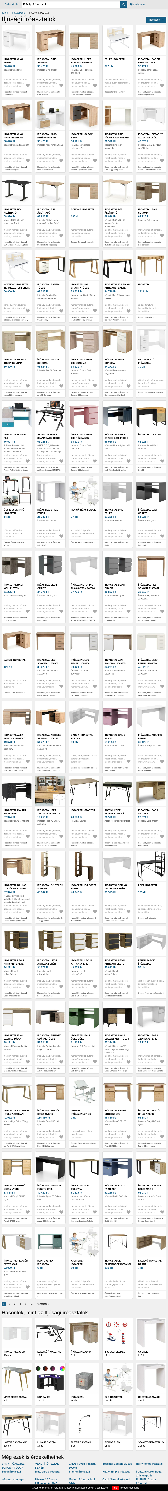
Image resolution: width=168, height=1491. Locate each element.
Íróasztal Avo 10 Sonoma (48, 361)
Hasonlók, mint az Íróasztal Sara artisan (149, 844)
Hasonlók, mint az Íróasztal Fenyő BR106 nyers (149, 1144)
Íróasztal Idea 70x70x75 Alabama (48, 812)
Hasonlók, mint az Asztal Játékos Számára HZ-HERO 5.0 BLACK (49, 470)
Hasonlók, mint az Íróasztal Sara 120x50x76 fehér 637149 (150, 1069)
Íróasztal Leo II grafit (47, 586)
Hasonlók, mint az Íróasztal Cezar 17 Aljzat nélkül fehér (149, 168)
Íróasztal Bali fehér (114, 511)
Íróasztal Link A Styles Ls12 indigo (116, 436)
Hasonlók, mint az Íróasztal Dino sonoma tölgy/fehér (116, 393)
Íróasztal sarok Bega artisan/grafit (82, 137)
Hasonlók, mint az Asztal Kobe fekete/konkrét (117, 844)
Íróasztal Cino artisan (47, 61)
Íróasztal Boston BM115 (117, 1463)
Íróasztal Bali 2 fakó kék (115, 1187)
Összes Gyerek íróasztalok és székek (83, 1144)
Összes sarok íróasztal (13, 693)
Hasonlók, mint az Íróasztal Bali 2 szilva (116, 769)
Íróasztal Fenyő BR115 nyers (14, 1187)
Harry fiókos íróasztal (149, 1463)
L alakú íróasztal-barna (150, 1262)
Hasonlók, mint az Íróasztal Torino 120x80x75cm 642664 (83, 619)
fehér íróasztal (115, 59)
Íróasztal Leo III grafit (115, 586)
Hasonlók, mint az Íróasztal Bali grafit (149, 543)
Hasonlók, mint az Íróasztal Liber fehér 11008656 (149, 694)
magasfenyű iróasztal (146, 361)
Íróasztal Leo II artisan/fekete (14, 962)
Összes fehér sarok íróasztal (150, 993)
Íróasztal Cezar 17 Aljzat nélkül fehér (150, 137)
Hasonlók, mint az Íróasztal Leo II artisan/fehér (48, 994)
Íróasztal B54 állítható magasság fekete (15, 213)
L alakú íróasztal (49, 1351)
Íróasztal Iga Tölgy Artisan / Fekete (117, 286)
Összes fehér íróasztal (114, 92)
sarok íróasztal (15, 660)
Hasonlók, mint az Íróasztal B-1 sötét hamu (83, 919)
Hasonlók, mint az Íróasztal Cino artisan (48, 93)
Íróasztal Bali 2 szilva (115, 737)
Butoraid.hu (12, 4)
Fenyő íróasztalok (83, 509)
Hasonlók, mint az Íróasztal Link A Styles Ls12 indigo (116, 468)
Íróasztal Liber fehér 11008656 (148, 662)
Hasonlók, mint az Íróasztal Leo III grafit (116, 619)
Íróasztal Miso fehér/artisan (47, 136)
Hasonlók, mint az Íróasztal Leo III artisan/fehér (82, 994)
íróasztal (144, 284)
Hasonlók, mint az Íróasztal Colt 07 (149, 468)
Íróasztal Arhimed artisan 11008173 (49, 737)
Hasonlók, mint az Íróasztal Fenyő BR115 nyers (15, 1219)
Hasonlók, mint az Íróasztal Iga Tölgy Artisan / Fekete (116, 318)
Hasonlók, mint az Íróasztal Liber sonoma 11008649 (82, 93)
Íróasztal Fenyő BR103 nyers (115, 1112)
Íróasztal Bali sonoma (147, 211)
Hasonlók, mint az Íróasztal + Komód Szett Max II (150, 1219)
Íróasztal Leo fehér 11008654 (80, 662)
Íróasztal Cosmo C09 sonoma (82, 361)
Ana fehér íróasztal (77, 1262)
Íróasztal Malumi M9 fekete (15, 812)
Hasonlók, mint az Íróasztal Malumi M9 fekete (15, 844)
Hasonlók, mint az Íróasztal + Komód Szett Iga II (16, 1294)
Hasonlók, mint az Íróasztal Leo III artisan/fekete (116, 994)
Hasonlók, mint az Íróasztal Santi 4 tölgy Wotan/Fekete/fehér (48, 320)
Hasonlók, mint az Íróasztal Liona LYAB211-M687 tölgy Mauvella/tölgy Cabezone (116, 1071)
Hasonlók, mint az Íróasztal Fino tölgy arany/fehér (116, 168)
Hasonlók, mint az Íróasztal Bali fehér (116, 543)
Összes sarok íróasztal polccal (84, 768)
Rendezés (154, 19)
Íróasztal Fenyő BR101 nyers (48, 1112)
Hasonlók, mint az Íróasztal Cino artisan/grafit (15, 168)
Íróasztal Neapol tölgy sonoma (15, 361)
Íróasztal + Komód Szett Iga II (16, 1262)
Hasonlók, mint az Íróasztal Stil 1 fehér (48, 543)
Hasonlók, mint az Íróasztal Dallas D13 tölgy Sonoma (15, 919)
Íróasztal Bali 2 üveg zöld (81, 1037)
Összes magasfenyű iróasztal (150, 392)
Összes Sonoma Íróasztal (82, 242)
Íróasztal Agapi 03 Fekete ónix (49, 1187)
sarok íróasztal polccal (82, 737)
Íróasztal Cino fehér (13, 61)
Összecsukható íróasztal (14, 511)
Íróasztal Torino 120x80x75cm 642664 (83, 586)
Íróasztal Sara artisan (148, 812)
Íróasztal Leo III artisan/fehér (81, 962)
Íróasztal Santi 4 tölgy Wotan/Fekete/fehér (50, 288)
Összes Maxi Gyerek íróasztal (49, 1293)
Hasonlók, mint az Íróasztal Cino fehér (15, 93)
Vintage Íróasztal (15, 1397)
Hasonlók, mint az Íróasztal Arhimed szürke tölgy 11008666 (48, 1071)
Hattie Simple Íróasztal (116, 1471)
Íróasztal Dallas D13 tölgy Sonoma (15, 887)
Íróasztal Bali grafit (147, 511)
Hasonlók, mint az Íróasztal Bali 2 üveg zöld (82, 1069)
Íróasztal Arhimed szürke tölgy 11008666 (49, 1039)
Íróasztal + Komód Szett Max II (150, 1187)
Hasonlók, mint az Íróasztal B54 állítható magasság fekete (16, 243)
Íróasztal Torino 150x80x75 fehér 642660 (116, 888)
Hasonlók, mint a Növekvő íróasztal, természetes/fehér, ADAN (16, 320)
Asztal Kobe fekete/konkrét (115, 812)
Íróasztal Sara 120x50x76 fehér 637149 (148, 1039)
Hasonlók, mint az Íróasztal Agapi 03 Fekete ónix (48, 1219)
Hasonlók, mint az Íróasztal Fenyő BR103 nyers (116, 1144)
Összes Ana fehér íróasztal (82, 1293)
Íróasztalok (18, 13)
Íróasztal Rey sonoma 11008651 (148, 586)
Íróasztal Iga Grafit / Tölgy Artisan (80, 288)
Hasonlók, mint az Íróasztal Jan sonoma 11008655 (116, 694)
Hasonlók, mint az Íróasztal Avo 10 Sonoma (48, 393)
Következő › (43, 1304)
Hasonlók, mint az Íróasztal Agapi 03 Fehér (149, 769)
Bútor (5, 13)
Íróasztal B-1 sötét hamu (83, 887)
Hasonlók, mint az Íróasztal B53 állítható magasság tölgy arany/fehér (117, 244)
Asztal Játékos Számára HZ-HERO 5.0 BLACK (48, 438)
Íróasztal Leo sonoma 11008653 (47, 662)
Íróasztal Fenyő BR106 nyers (149, 1112)
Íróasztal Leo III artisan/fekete (115, 962)
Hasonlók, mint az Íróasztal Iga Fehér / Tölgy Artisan (15, 1144)
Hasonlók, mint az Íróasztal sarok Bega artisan (149, 93)
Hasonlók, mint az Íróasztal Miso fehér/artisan (48, 168)
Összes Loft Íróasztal (147, 918)
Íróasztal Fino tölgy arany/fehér (117, 136)
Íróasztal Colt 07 (149, 434)
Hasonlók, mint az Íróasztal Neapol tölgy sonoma (15, 393)
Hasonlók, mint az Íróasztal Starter (82, 844)
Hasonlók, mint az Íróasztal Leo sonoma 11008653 (48, 694)
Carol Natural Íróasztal (116, 1479)
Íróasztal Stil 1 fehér (47, 511)
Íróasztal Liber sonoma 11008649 (81, 61)
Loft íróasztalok (15, 1442)
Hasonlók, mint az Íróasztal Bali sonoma (149, 243)
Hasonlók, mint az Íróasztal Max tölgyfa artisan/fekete (82, 1219)
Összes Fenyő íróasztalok (82, 542)
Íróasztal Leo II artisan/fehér (47, 962)
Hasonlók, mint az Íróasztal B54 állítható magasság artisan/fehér (48, 244)
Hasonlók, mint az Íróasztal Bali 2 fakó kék (116, 1219)
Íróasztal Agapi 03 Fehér (150, 737)
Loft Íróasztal (148, 885)
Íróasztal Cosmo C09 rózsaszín (82, 436)
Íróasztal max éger (13, 1479)
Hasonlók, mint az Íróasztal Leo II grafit (48, 619)
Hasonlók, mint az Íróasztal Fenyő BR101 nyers (48, 1144)
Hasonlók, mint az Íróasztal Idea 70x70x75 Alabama (48, 844)
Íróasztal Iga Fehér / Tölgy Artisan (17, 1112)
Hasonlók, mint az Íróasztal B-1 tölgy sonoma (50, 919)
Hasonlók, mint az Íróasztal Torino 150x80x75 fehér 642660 (116, 920)
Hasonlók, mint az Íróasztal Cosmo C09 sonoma (82, 393)
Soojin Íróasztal (11, 1471)
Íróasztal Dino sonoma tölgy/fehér (114, 363)
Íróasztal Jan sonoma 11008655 (115, 662)
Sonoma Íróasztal (83, 209)
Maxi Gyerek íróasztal (45, 1262)
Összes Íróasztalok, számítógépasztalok (113, 1294)
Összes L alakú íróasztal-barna (149, 1294)
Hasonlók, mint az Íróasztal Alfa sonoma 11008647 (15, 769)
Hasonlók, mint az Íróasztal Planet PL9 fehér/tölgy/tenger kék (16, 470)
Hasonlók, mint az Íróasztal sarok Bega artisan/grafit (82, 168)
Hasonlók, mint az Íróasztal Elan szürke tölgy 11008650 (15, 1069)
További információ (129, 1487)
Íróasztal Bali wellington (13, 586)
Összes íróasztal (145, 317)
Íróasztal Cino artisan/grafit (13, 136)
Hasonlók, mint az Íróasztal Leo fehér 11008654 (82, 694)
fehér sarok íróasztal (146, 962)
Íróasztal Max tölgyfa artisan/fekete (81, 1189)
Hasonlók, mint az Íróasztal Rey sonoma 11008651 (149, 619)
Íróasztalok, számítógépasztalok (118, 1262)
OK (115, 1488)
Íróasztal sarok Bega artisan (149, 61)
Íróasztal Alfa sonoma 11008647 (14, 737)
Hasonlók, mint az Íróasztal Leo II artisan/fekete (15, 994)
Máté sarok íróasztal (47, 1471)
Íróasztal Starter (83, 810)
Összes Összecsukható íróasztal (14, 543)
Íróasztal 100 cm (14, 1351)
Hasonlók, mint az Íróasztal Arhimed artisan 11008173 (48, 769)
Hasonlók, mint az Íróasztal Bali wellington (15, 619)
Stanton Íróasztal (79, 1471)
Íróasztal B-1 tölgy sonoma (50, 887)
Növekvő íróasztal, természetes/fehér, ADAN (17, 288)
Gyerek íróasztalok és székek (81, 1114)
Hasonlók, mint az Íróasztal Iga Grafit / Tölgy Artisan (82, 318)
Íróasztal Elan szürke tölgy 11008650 (13, 1039)
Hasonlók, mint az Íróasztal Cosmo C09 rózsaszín (82, 468)
